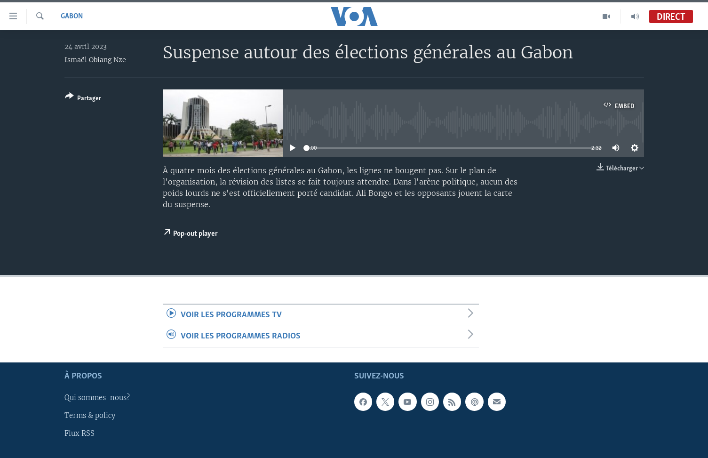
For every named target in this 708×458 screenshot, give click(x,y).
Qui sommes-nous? (97, 398)
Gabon (72, 16)
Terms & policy (89, 416)
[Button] (83, 99)
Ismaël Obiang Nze (95, 60)
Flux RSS (79, 434)
